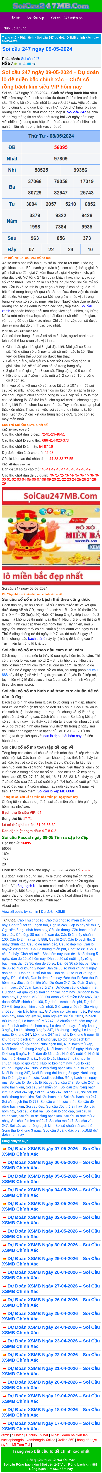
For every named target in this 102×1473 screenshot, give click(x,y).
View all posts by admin (20, 911)
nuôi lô (81, 1054)
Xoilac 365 (66, 1440)
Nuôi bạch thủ (51, 1044)
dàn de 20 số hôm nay (28, 958)
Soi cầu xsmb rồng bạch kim (31, 1125)
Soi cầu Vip (35, 18)
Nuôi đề (68, 1054)
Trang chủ (9, 37)
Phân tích (27, 37)
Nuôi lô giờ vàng (25, 1063)
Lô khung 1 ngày (67, 1030)
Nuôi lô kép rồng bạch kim (51, 1068)
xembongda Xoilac (41, 1440)
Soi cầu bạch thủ (49, 1097)
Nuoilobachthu (52, 1078)
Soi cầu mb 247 (61, 1121)
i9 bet (44, 1435)
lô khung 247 (21, 1034)
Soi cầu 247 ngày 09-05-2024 (37, 49)
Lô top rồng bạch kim (74, 1039)
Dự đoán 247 (59, 982)
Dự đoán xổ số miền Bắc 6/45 (68, 997)
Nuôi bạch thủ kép (78, 1044)
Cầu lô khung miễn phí (48, 949)
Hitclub (31, 1435)
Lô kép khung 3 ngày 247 (33, 1030)
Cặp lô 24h (58, 925)
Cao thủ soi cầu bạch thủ (28, 925)
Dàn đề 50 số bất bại (35, 973)
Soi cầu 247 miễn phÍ (67, 18)
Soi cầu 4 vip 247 (48, 1092)
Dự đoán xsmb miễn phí (63, 1002)
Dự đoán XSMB (53, 911)
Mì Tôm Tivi (21, 1445)
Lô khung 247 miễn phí (50, 1034)
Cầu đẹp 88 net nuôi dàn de (37, 935)
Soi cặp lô (17, 1082)
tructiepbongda (12, 1440)
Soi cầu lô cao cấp (59, 1111)
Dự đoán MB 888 (30, 997)
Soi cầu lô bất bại (30, 1111)
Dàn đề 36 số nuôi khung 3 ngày (71, 968)
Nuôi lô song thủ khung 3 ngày (55, 1073)
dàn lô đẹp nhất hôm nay (62, 736)
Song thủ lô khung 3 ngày (21, 1130)
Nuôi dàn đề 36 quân (44, 1054)
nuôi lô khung (84, 1068)
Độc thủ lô (71, 978)
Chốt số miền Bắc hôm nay (41, 954)
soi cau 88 (71, 1092)
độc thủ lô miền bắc (32, 982)
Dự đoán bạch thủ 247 (36, 987)
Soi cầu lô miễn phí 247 (29, 1121)
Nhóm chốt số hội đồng (20, 1044)
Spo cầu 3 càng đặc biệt (61, 1130)
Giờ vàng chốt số (68, 1006)
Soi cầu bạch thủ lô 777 (20, 1101)
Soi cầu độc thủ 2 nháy (64, 1106)
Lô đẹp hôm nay (62, 1026)
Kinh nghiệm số (29, 1016)
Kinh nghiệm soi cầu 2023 (63, 1016)
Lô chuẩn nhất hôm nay (73, 1021)
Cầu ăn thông (59, 930)
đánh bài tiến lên (75, 1435)
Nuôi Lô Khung (14, 28)
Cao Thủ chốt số (30, 920)
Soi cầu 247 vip (21, 1092)
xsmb (5, 1435)
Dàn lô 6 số (20, 978)
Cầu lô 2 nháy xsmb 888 (28, 939)
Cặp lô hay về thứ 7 (84, 925)
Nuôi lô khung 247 (16, 1073)
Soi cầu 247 (30, 59)
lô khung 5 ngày (82, 1034)
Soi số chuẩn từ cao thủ (74, 1125)
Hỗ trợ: (8, 63)
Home (15, 17)
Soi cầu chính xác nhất (57, 1101)
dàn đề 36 (25, 963)
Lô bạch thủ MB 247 (37, 1021)
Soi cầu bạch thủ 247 (80, 1097)
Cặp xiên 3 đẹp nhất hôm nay (24, 930)
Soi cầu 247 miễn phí (42, 1087)
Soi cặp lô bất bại (40, 1082)
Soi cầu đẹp (35, 1106)
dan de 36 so (45, 963)
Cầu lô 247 (57, 939)
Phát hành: (11, 59)
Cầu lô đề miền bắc (42, 944)
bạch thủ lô (36, 638)
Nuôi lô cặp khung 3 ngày (58, 1058)
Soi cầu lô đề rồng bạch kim (40, 1116)
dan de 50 (9, 973)
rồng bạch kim (27, 886)
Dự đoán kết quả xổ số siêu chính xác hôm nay (38, 992)
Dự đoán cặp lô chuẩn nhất (76, 987)
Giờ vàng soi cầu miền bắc (65, 1011)
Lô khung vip (46, 1039)
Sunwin (17, 1435)
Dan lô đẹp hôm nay (46, 978)
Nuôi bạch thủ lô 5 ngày (65, 1049)
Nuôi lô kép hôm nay (56, 1063)
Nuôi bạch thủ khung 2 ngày (23, 1049)
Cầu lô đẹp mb (70, 944)
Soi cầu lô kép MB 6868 (55, 791)
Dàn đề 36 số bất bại (73, 963)
